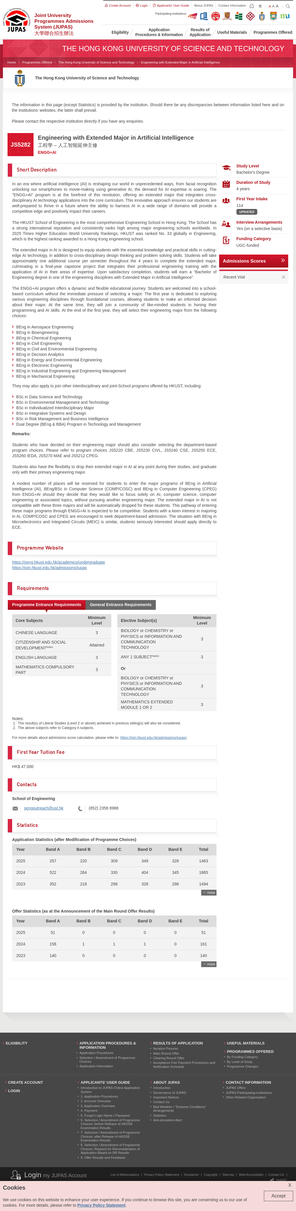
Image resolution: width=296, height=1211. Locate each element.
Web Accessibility (251, 1174)
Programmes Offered (37, 62)
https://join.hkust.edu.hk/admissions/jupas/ (153, 738)
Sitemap (228, 1174)
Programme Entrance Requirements (46, 604)
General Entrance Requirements (120, 604)
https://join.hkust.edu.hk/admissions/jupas (49, 567)
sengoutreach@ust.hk (43, 808)
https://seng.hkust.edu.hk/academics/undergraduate (58, 562)
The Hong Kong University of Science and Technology (96, 62)
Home (12, 62)
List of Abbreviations (125, 1174)
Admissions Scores (244, 261)
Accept (278, 1195)
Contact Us (276, 1174)
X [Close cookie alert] (289, 1185)
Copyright (210, 1174)
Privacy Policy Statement (161, 1174)
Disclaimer (191, 1174)
